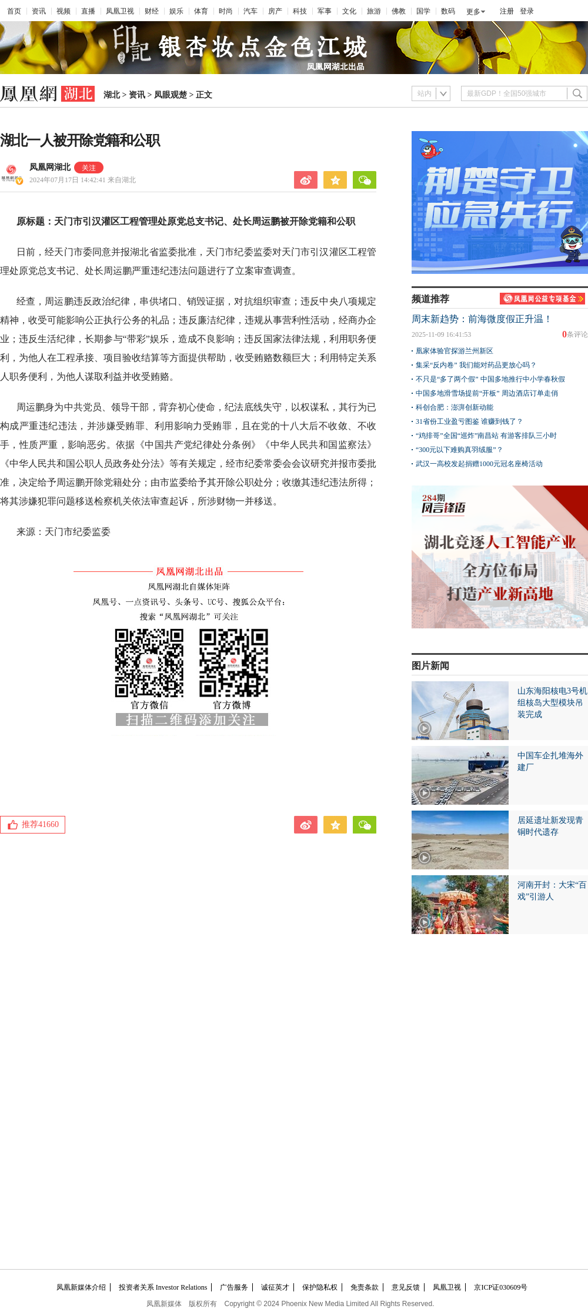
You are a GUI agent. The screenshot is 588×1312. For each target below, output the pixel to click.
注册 (507, 11)
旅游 (374, 11)
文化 (349, 11)
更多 (473, 12)
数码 (448, 11)
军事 (325, 11)
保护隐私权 (320, 1287)
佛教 (399, 11)
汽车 (250, 11)
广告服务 (234, 1287)
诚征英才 (275, 1287)
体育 (201, 11)
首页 (14, 11)
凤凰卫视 (120, 11)
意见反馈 (406, 1287)
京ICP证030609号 (500, 1287)
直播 (88, 11)
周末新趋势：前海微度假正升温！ (482, 319)
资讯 (39, 11)
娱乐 (176, 11)
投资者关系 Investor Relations (163, 1287)
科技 (300, 11)
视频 (63, 11)
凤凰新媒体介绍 (81, 1287)
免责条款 (364, 1287)
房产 (275, 11)
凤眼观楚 (170, 95)
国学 (423, 11)
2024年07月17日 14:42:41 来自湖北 (82, 180)
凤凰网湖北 (50, 167)
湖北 (111, 95)
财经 (152, 11)
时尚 (226, 11)
